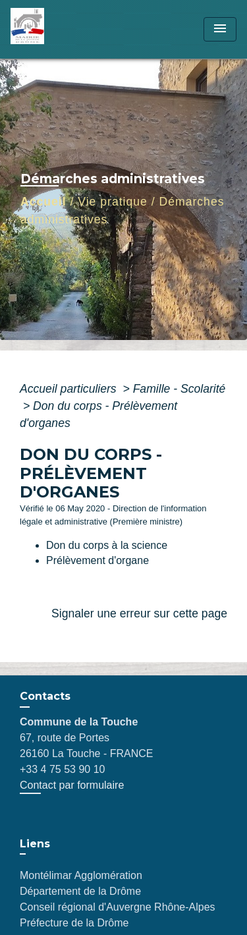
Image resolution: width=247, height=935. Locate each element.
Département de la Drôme (80, 891)
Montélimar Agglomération (81, 875)
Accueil (43, 201)
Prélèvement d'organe (97, 560)
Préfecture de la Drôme (74, 922)
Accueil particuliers (70, 388)
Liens (35, 843)
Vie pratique (113, 201)
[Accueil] (60, 29)
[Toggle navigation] (220, 29)
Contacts (45, 696)
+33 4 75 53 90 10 (62, 769)
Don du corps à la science (106, 545)
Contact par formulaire (72, 785)
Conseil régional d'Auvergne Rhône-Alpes (117, 907)
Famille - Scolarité (179, 388)
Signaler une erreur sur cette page (139, 613)
